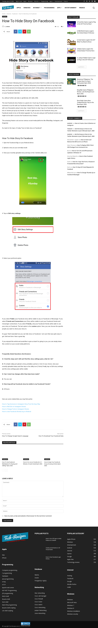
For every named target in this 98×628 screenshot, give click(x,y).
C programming (7, 573)
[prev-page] (3, 470)
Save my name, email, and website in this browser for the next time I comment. (28, 516)
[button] (93, 7)
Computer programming (9, 570)
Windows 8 (70, 608)
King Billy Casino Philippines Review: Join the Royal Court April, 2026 (85, 91)
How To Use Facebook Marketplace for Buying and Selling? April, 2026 (9, 463)
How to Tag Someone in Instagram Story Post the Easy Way (21, 404)
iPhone (4, 558)
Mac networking (40, 593)
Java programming (7, 579)
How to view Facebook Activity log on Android (16, 411)
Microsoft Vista (72, 602)
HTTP (4, 585)
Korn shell (5, 602)
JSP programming (7, 593)
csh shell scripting (7, 611)
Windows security (72, 614)
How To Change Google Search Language (15, 436)
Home (3, 14)
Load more (81, 67)
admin (8, 26)
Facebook (15, 14)
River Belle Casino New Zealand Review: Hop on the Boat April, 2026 (85, 102)
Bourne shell (6, 599)
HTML (4, 582)
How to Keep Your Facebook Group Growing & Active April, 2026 (52, 463)
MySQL (37, 575)
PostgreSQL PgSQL (41, 581)
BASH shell (5, 596)
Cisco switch (38, 604)
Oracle (37, 578)
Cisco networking (40, 607)
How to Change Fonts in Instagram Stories (15, 409)
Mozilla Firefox (71, 584)
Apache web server (8, 587)
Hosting (69, 576)
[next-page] (6, 470)
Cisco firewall (39, 599)
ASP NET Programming (9, 590)
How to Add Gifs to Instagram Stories (14, 406)
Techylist (69, 129)
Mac (3, 555)
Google (69, 581)
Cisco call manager (40, 596)
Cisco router (38, 602)
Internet (9, 14)
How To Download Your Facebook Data (51, 436)
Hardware (5, 576)
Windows (70, 599)
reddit (69, 587)
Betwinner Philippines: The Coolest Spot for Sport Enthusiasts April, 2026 (85, 81)
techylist (69, 123)
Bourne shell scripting (8, 608)
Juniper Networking (40, 610)
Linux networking (40, 613)
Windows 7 (70, 605)
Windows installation (73, 611)
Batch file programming (9, 605)
